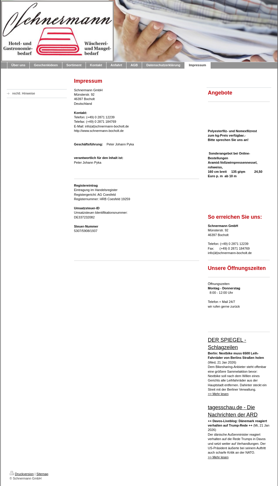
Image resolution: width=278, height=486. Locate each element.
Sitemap (42, 474)
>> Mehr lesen (218, 394)
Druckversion (22, 474)
